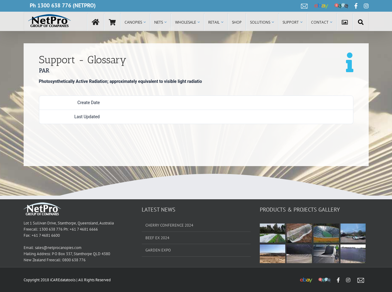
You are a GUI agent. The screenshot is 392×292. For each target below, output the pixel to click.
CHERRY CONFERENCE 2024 (169, 225)
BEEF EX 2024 (157, 237)
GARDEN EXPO (158, 250)
